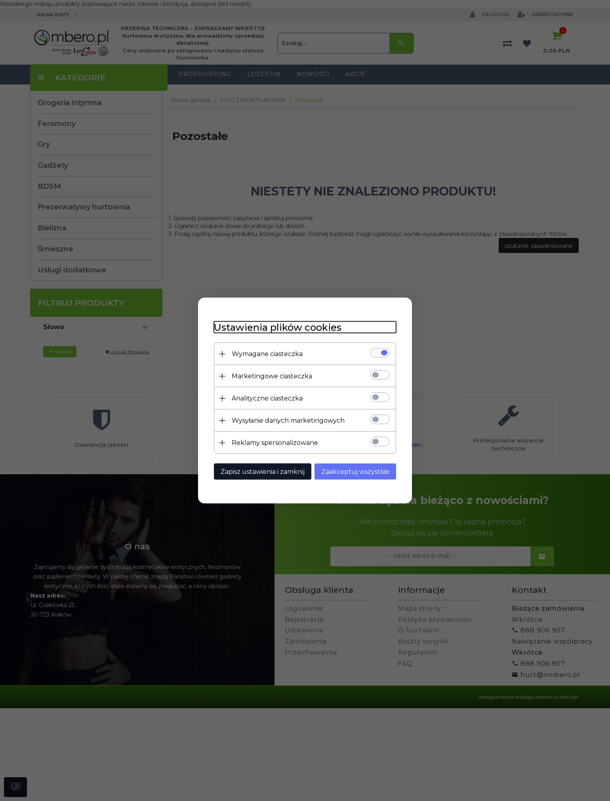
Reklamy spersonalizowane (275, 442)
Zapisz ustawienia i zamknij (263, 471)
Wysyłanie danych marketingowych (288, 420)
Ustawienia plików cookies (277, 327)
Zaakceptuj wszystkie (355, 471)
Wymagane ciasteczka (267, 354)
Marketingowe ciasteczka (272, 376)
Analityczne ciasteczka (267, 398)
